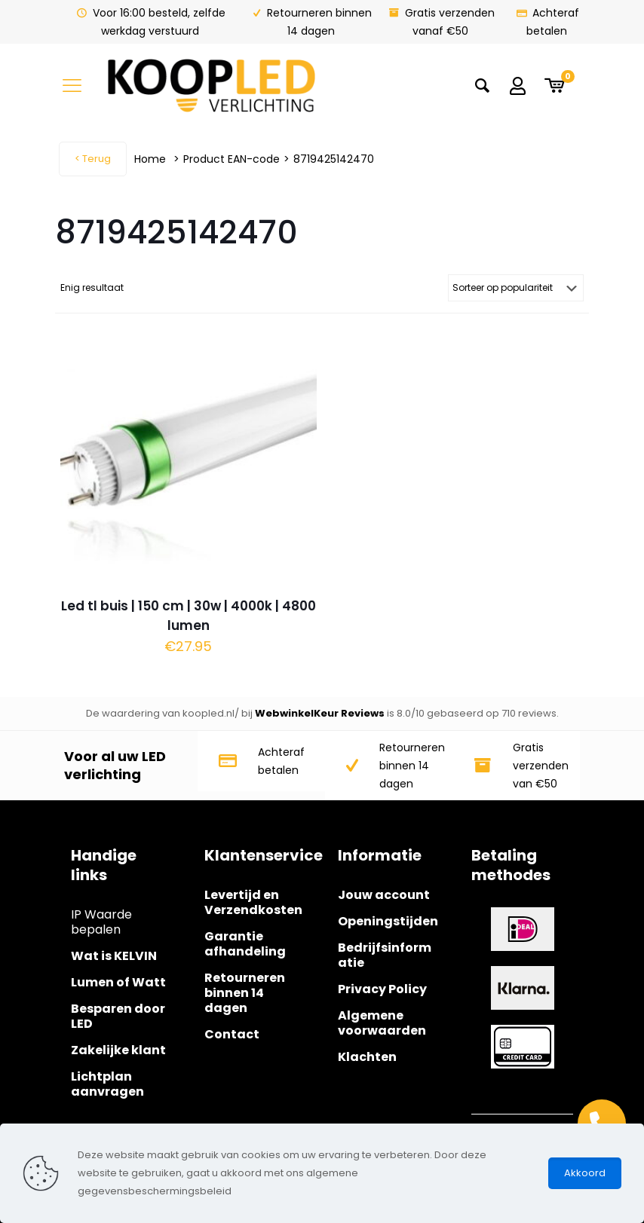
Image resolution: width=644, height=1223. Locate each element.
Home (150, 159)
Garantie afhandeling (245, 944)
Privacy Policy (382, 989)
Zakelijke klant (118, 1050)
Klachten (367, 1057)
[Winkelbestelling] (516, 287)
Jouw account (384, 894)
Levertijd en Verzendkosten (253, 902)
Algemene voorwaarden (382, 1023)
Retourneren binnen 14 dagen (244, 993)
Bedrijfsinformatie (384, 955)
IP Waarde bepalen (101, 922)
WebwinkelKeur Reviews (320, 713)
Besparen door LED (118, 1016)
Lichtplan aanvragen (107, 1084)
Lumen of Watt (118, 982)
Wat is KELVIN (114, 956)
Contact (231, 1034)
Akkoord (585, 1173)
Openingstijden (388, 921)
